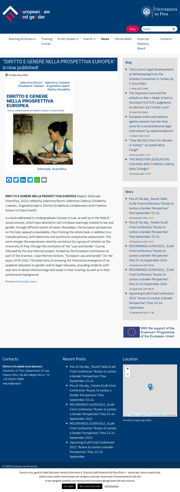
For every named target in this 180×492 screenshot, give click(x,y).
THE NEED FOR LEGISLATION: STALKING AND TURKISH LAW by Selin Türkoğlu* (151, 164)
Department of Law (37, 370)
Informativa (111, 486)
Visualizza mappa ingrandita (137, 420)
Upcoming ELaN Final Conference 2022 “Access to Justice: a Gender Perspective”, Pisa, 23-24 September (151, 300)
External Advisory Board (143, 43)
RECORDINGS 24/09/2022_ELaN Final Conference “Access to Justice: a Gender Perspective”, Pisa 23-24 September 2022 (151, 253)
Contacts (166, 38)
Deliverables (123, 38)
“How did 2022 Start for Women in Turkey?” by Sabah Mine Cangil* (150, 145)
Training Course (46, 41)
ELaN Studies (67, 38)
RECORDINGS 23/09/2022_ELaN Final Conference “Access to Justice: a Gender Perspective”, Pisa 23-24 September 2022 (151, 276)
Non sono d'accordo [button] (90, 486)
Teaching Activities (20, 38)
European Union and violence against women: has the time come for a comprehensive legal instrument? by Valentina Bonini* (151, 123)
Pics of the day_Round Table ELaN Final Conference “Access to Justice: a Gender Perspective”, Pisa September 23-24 (151, 205)
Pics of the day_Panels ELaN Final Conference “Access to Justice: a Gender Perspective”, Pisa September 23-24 (149, 229)
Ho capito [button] (69, 486)
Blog (132, 29)
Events (88, 38)
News (105, 38)
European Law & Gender (24, 466)
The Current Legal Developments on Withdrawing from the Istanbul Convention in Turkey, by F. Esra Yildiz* (151, 76)
